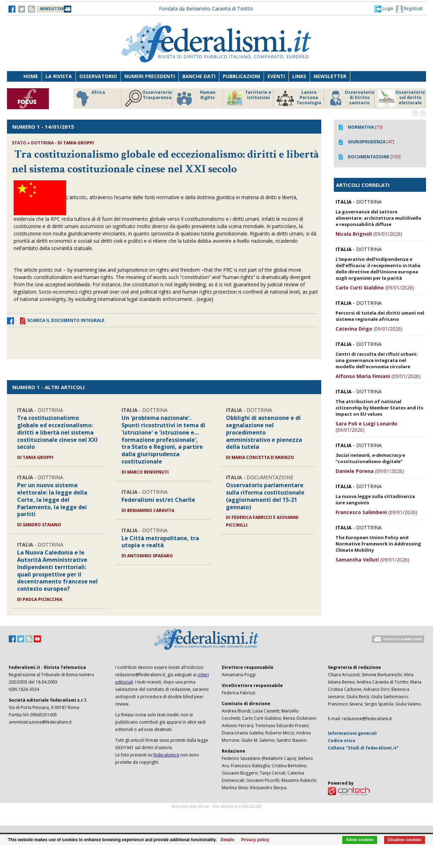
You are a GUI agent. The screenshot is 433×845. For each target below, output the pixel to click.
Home (30, 76)
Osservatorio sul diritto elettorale (401, 98)
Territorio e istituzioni (248, 98)
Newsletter (330, 76)
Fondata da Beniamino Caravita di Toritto (206, 8)
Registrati (409, 9)
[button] (384, 9)
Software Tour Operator (216, 814)
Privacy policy (255, 839)
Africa (89, 98)
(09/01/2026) (369, 234)
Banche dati (198, 76)
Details (227, 839)
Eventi (276, 76)
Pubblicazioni (241, 76)
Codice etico (341, 741)
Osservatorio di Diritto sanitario (350, 98)
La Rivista (58, 76)
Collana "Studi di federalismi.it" (363, 748)
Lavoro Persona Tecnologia (299, 98)
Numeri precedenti (149, 76)
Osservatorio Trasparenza (148, 98)
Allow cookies (360, 839)
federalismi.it (166, 755)
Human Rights (195, 98)
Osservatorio (98, 76)
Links (299, 76)
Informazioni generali (352, 733)
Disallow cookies (404, 839)
